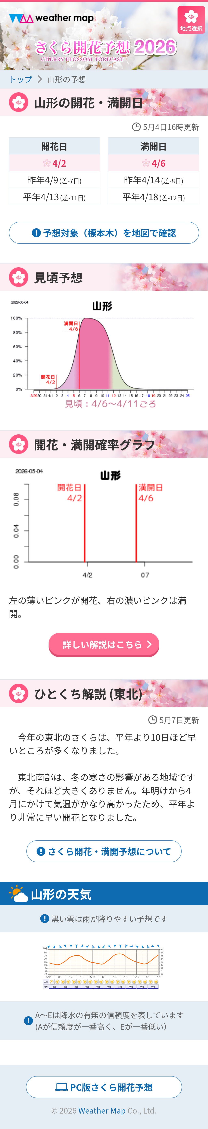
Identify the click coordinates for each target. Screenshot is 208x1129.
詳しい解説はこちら (103, 644)
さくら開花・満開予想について (109, 851)
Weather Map (102, 1110)
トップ (20, 79)
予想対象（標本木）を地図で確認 (109, 232)
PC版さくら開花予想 (111, 1086)
